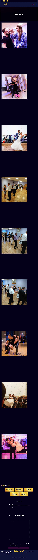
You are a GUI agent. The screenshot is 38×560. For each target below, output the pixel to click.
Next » (9, 485)
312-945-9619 (32, 551)
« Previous (3, 485)
